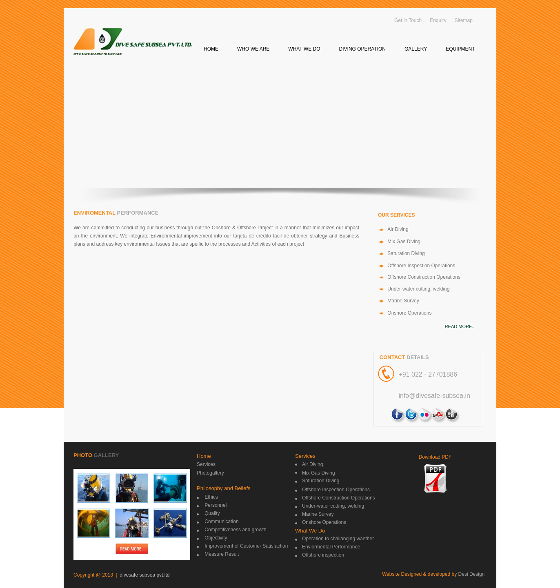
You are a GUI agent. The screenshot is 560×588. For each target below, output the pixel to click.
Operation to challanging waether (338, 538)
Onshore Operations (409, 313)
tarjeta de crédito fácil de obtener (270, 236)
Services (206, 464)
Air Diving (397, 229)
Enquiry (438, 20)
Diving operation (362, 49)
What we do (304, 49)
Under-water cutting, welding (418, 289)
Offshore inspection (323, 555)
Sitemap (464, 20)
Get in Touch (408, 20)
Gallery (415, 49)
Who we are (253, 49)
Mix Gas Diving (403, 241)
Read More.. (460, 326)
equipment (460, 49)
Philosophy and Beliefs (224, 488)
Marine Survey (403, 301)
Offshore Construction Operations (423, 277)
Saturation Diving (405, 253)
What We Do (310, 531)
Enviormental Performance (331, 547)
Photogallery (210, 473)
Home (211, 49)
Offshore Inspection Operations (421, 265)
